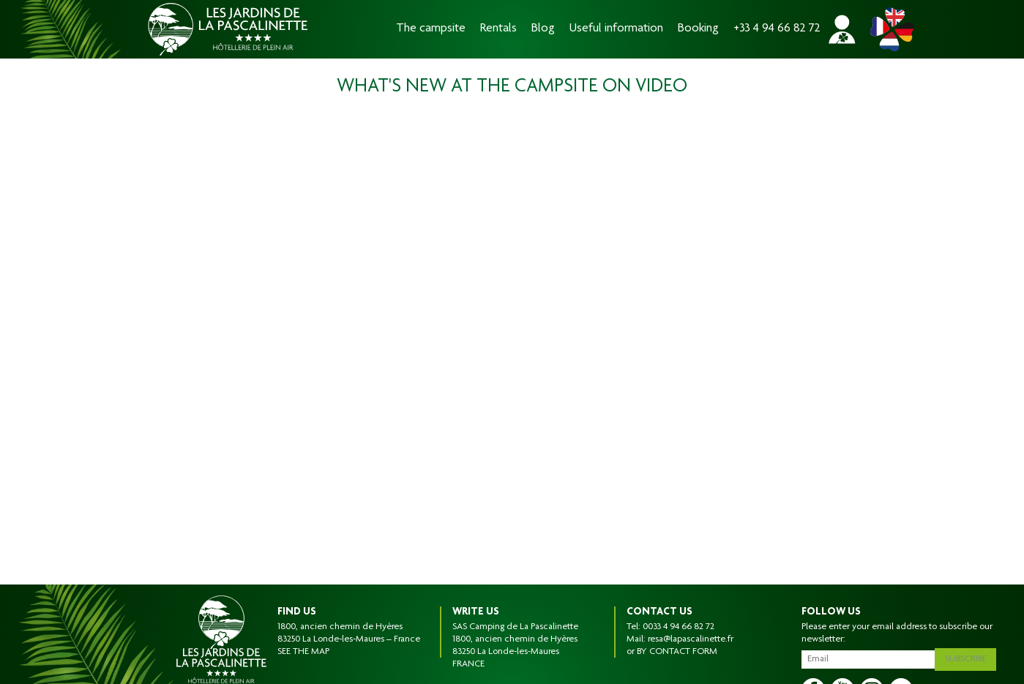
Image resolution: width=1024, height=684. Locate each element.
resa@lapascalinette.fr (690, 639)
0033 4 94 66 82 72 (678, 627)
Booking (698, 29)
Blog (543, 29)
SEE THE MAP (303, 652)
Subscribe (969, 657)
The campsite (431, 29)
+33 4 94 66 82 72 (777, 29)
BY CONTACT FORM (677, 652)
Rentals (498, 29)
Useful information (616, 29)
